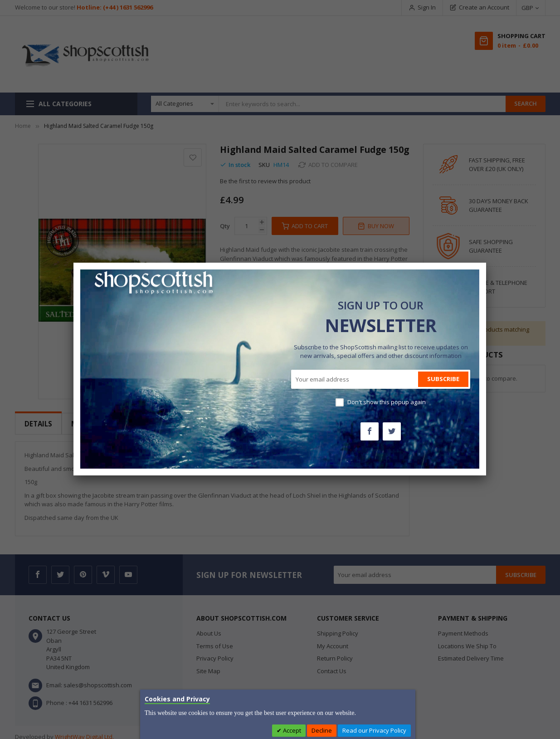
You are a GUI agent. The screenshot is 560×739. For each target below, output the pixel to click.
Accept (291, 730)
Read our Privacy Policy (374, 730)
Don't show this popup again (386, 402)
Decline (322, 730)
